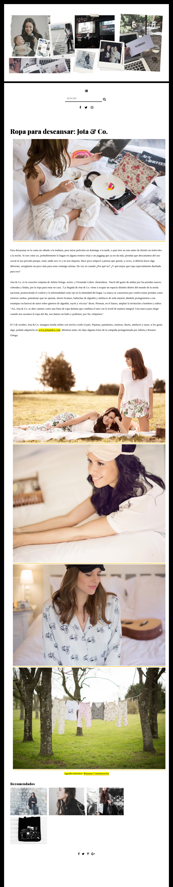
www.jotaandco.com (49, 329)
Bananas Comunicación (96, 773)
